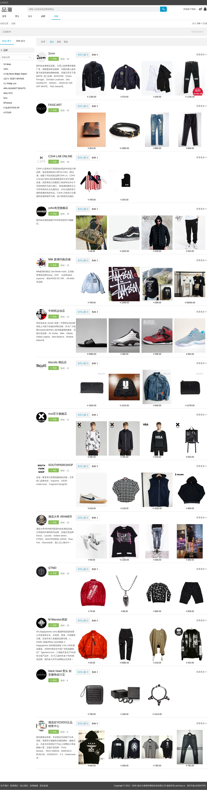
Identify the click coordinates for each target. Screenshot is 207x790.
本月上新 (83, 55)
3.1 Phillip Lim (9, 83)
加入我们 (24, 785)
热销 (95, 55)
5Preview (7, 103)
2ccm (51, 53)
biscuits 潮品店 (57, 362)
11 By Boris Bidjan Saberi (15, 74)
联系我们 (14, 785)
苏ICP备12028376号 (196, 785)
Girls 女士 (20, 41)
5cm (5, 98)
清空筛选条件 (197, 32)
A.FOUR (7, 112)
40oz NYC (8, 93)
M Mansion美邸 (57, 619)
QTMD (52, 567)
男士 (17, 16)
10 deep (7, 64)
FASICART (55, 104)
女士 (30, 16)
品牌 (43, 16)
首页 (4, 16)
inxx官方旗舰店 (57, 413)
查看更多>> (201, 54)
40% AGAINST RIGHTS (14, 88)
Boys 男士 (7, 41)
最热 (66, 42)
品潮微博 (4, 2)
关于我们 (4, 785)
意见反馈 (44, 785)
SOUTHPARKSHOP (60, 465)
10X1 (5, 69)
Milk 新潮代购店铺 (59, 259)
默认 (52, 42)
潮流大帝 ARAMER (60, 516)
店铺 (56, 16)
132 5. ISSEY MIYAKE (13, 79)
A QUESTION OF (11, 108)
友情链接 (34, 785)
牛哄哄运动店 (56, 310)
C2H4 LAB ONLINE (60, 156)
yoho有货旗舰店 (58, 207)
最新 (59, 42)
